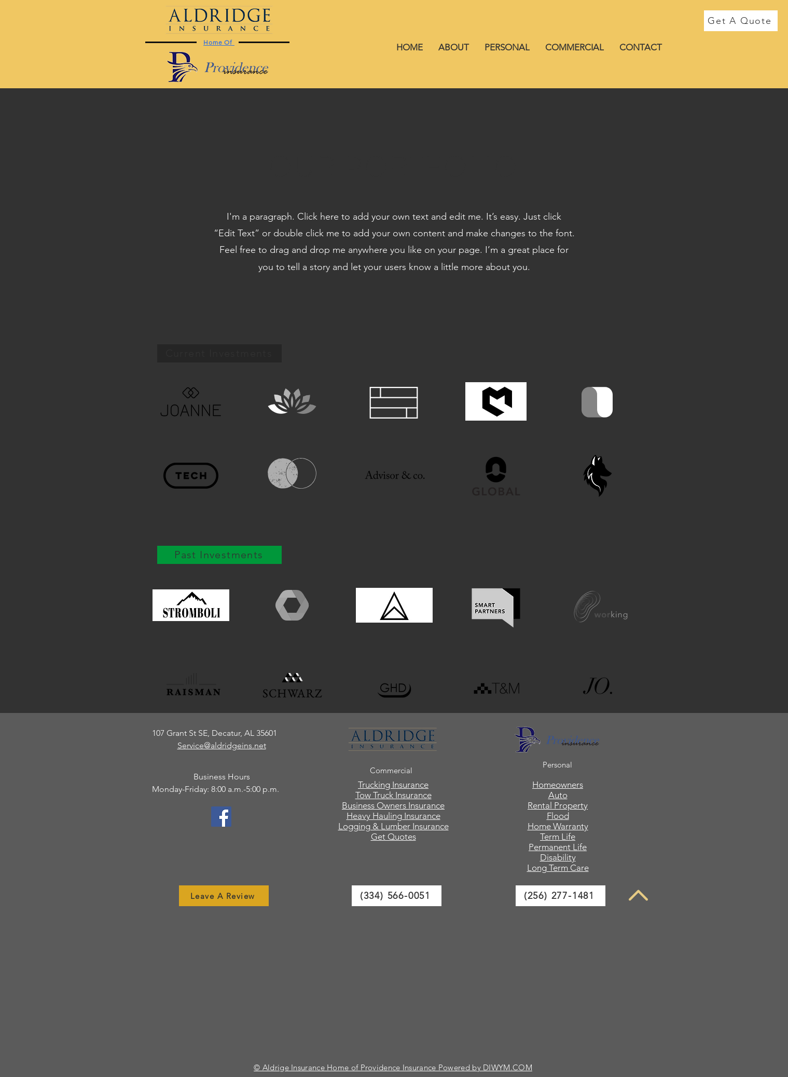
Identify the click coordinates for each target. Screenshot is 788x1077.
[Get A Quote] (741, 20)
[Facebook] (221, 816)
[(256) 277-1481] (560, 895)
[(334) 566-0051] (396, 895)
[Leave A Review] (224, 895)
